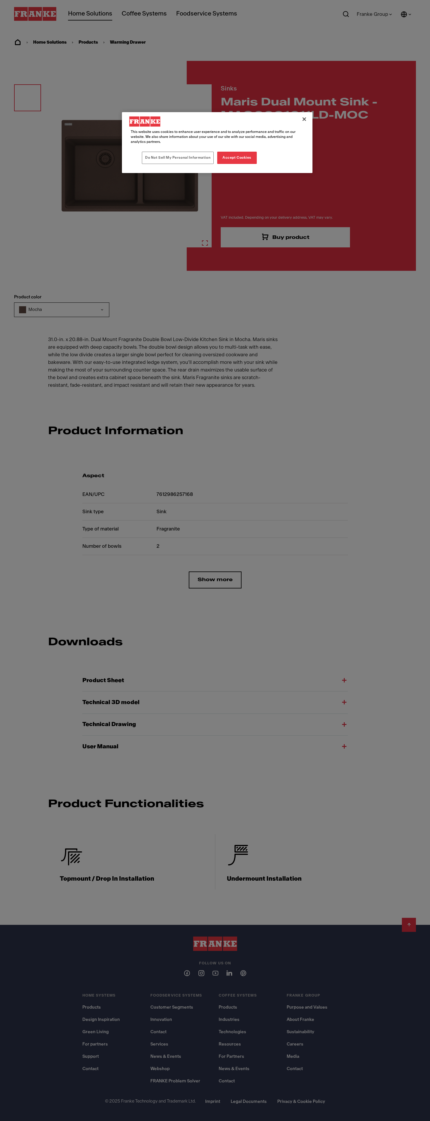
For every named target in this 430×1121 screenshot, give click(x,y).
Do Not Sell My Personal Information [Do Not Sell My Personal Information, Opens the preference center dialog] (177, 157)
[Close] (304, 119)
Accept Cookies (236, 157)
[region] (217, 142)
